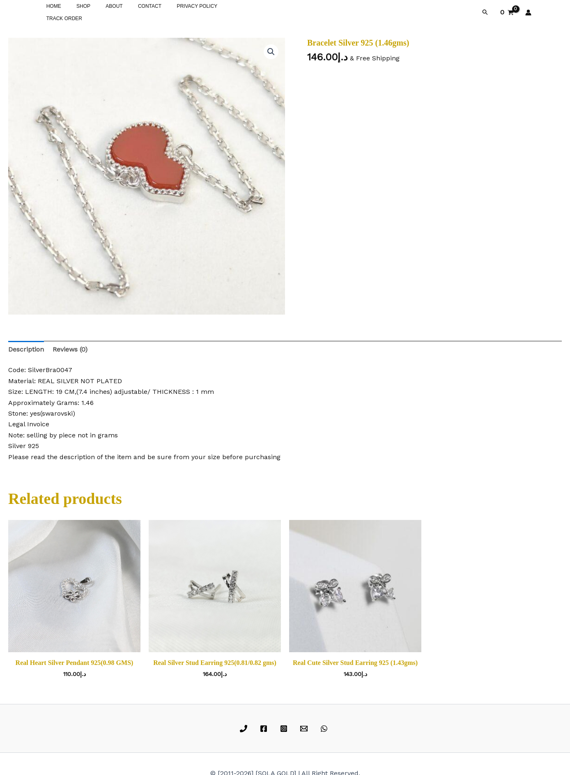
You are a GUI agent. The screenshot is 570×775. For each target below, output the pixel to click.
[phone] (245, 727)
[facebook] (265, 727)
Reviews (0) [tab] (70, 348)
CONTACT (130, 11)
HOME (51, 11)
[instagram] (285, 727)
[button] (485, 11)
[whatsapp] (325, 727)
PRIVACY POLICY (172, 11)
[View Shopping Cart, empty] (506, 11)
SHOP (75, 11)
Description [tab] (26, 348)
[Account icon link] (528, 11)
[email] (305, 727)
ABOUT (100, 11)
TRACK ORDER (220, 11)
